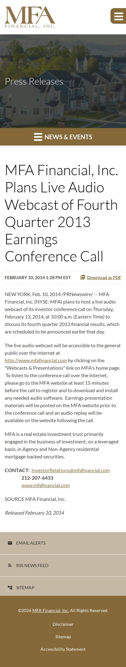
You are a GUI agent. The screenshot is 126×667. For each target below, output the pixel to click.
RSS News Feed (28, 565)
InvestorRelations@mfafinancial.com (70, 470)
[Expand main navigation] (118, 16)
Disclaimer (63, 624)
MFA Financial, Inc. (50, 610)
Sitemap (21, 587)
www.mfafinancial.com (45, 485)
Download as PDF (100, 277)
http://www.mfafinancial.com (36, 360)
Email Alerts (26, 543)
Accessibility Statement (63, 649)
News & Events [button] (63, 136)
